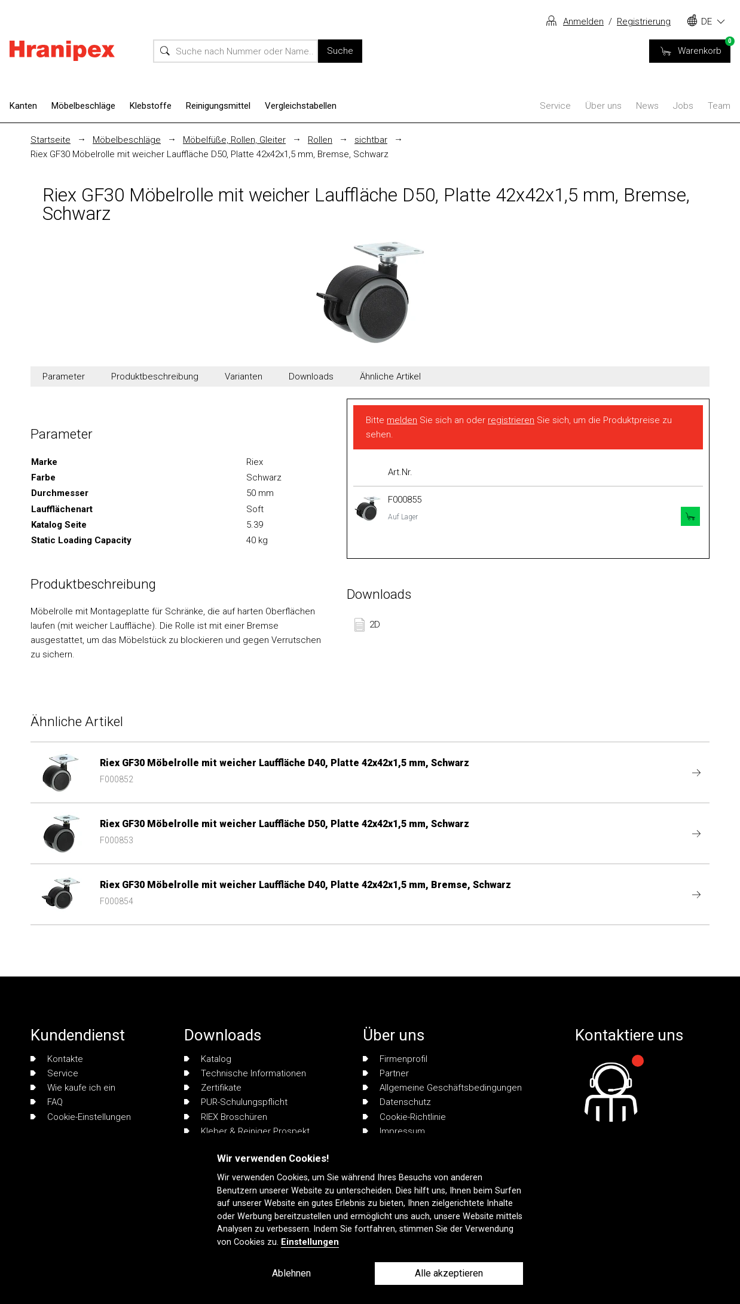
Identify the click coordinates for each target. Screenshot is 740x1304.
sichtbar (370, 139)
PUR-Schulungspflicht (236, 1102)
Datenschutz (397, 1102)
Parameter (63, 376)
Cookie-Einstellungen (80, 1117)
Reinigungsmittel (218, 105)
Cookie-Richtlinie (404, 1117)
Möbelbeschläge (83, 105)
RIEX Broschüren (225, 1117)
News (647, 105)
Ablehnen (291, 1273)
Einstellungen (310, 1242)
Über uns (603, 105)
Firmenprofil (395, 1059)
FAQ (46, 1102)
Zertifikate (212, 1087)
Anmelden (583, 21)
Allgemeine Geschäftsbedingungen (442, 1087)
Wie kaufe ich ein (72, 1087)
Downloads (311, 376)
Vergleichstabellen (301, 105)
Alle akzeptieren (449, 1273)
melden (402, 420)
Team (719, 105)
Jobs (683, 105)
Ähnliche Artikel (390, 376)
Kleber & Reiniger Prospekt (247, 1131)
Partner (386, 1073)
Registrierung (644, 21)
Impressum (394, 1131)
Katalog (207, 1059)
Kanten (23, 105)
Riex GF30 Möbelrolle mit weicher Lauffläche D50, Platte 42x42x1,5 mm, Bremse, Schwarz (209, 154)
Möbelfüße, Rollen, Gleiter (234, 139)
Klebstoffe (151, 105)
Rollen (320, 139)
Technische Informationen (245, 1073)
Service (555, 105)
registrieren (511, 420)
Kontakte (56, 1059)
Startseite (50, 139)
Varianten (243, 376)
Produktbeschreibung (154, 376)
